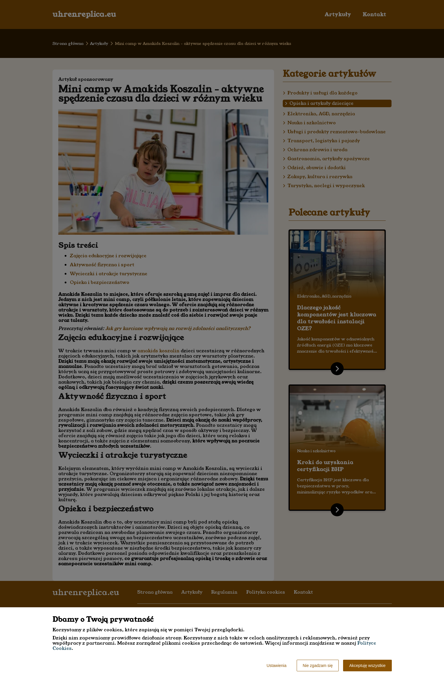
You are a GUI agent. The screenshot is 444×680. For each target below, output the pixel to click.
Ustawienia (276, 665)
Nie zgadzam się (318, 665)
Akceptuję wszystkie (367, 665)
